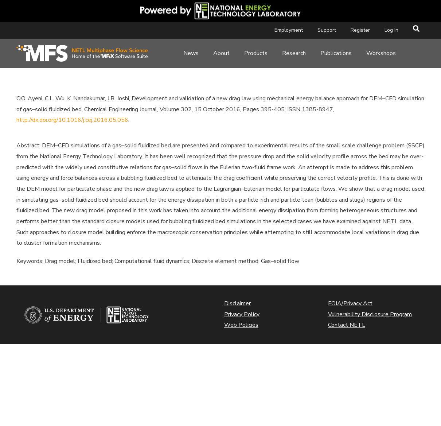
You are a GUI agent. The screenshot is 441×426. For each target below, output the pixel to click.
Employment (288, 30)
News (191, 53)
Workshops (381, 53)
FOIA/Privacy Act (350, 303)
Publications (336, 53)
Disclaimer (237, 303)
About (221, 53)
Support (326, 30)
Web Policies (241, 325)
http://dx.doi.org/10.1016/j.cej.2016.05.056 (72, 120)
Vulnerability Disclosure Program (370, 314)
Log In (391, 30)
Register (360, 30)
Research (294, 53)
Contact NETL (346, 325)
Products (256, 53)
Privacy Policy (241, 314)
